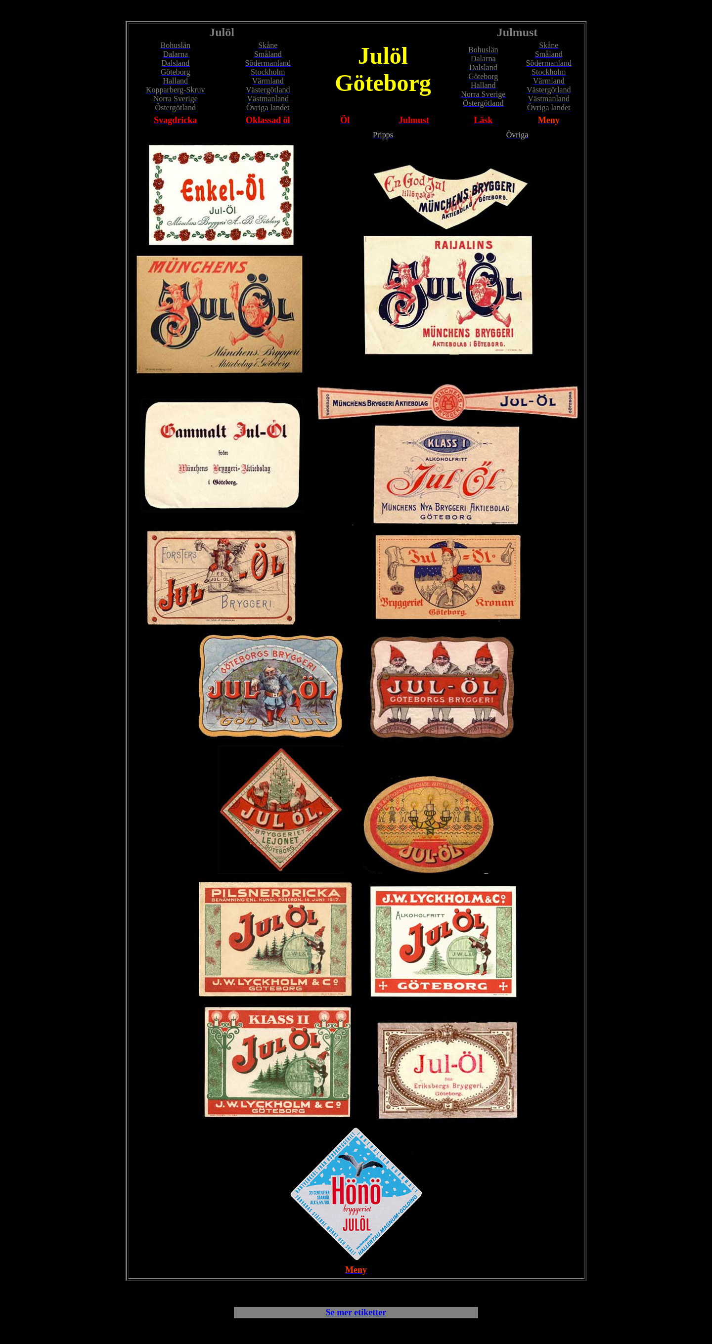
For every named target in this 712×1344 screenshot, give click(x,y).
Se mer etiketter (356, 1312)
